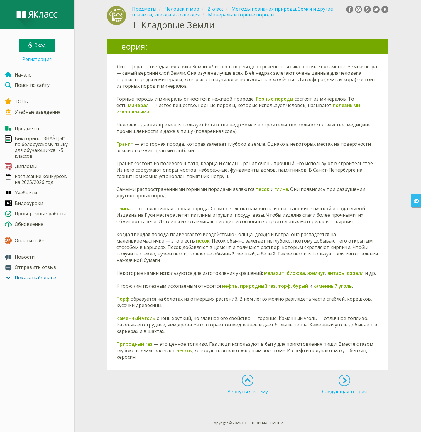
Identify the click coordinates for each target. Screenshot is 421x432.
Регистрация (37, 59)
